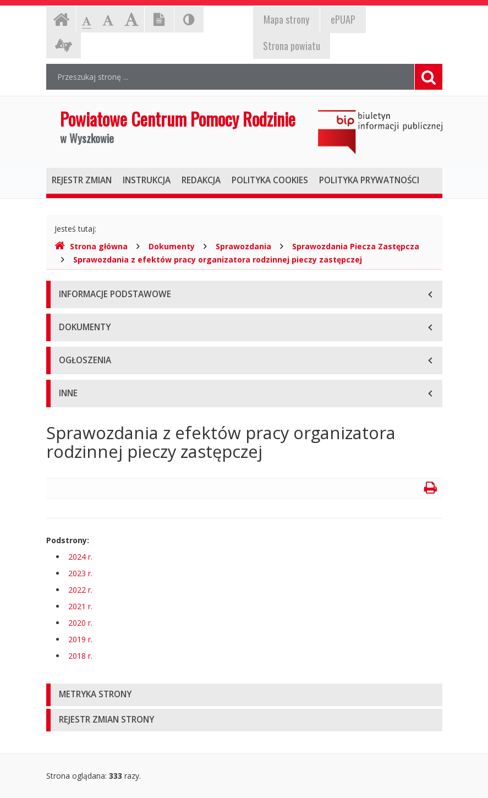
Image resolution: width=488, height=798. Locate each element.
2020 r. (80, 622)
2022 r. (80, 589)
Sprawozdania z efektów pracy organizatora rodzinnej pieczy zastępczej (217, 259)
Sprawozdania (243, 246)
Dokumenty (172, 246)
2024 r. (80, 556)
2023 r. (80, 573)
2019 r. (80, 639)
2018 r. (80, 656)
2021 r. (80, 606)
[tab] (244, 695)
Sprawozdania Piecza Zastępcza (355, 246)
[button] (244, 695)
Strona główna (91, 246)
